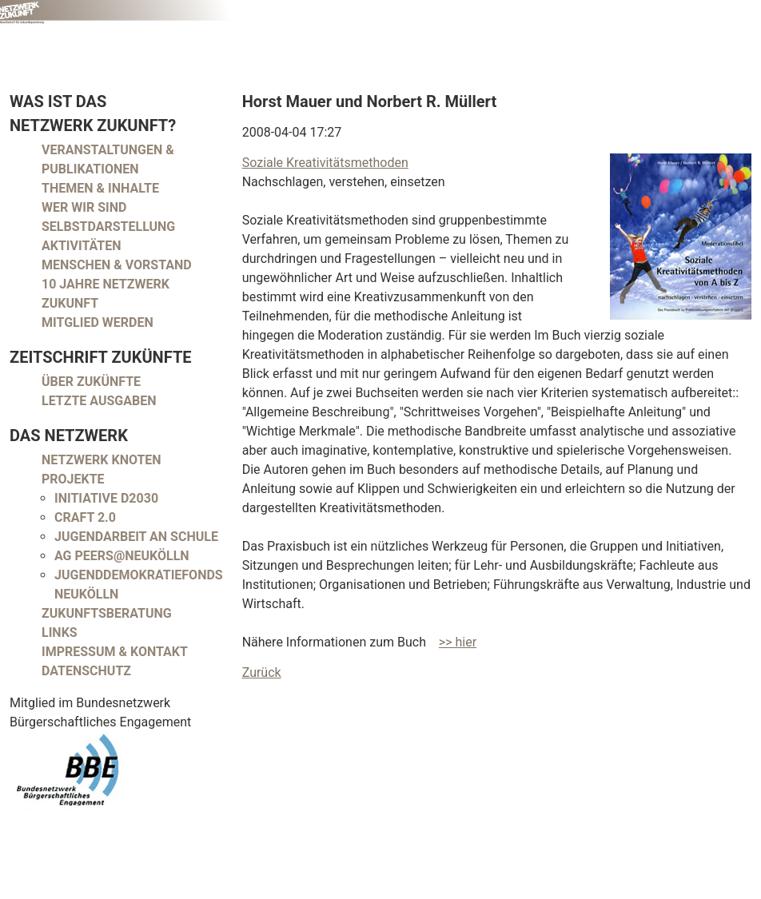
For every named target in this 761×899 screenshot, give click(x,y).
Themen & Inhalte (100, 188)
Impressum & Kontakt (115, 651)
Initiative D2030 (106, 498)
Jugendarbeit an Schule (136, 536)
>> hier (457, 642)
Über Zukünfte (91, 381)
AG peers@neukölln (121, 555)
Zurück (261, 672)
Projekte (73, 479)
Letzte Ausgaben (99, 400)
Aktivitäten (82, 245)
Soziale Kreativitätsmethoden (325, 162)
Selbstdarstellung (108, 226)
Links (60, 632)
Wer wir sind (84, 207)
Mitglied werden (97, 322)
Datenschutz (86, 670)
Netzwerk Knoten (101, 459)
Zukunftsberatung (107, 613)
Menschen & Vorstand (117, 264)
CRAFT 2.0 (85, 517)
